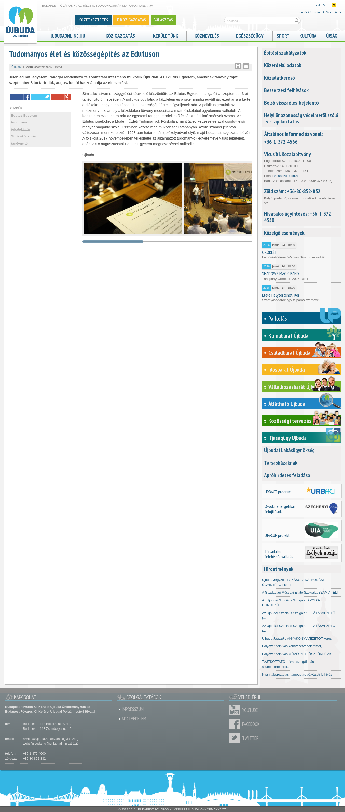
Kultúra (307, 35)
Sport (283, 35)
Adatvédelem (134, 718)
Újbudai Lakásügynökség (289, 450)
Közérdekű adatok (282, 65)
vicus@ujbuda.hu (286, 176)
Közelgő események (284, 232)
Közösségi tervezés (289, 420)
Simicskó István (23, 136)
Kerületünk (165, 35)
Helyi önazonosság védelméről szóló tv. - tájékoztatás (301, 118)
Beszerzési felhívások (286, 90)
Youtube (235, 710)
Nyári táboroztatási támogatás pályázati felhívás (297, 674)
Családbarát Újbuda (289, 352)
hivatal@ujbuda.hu (36, 739)
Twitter (235, 738)
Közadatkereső (279, 77)
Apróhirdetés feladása (287, 475)
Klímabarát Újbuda (288, 335)
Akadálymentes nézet (334, 5)
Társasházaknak (280, 462)
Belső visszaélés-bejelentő (291, 102)
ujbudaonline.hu (68, 35)
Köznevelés (207, 35)
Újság (331, 35)
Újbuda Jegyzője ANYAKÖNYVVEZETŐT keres (297, 638)
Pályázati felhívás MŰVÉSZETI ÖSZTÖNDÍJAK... (298, 654)
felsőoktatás (21, 129)
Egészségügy (250, 35)
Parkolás (277, 318)
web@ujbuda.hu (34, 743)
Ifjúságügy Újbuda (287, 438)
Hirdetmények (278, 568)
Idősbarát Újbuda (286, 369)
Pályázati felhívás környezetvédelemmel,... (293, 646)
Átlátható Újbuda (286, 403)
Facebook (235, 724)
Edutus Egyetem (24, 115)
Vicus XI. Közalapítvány (287, 154)
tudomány (19, 122)
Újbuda (16, 66)
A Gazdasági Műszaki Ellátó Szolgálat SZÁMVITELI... (301, 592)
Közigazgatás (120, 35)
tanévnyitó (19, 143)
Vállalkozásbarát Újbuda (294, 386)
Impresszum (133, 709)
